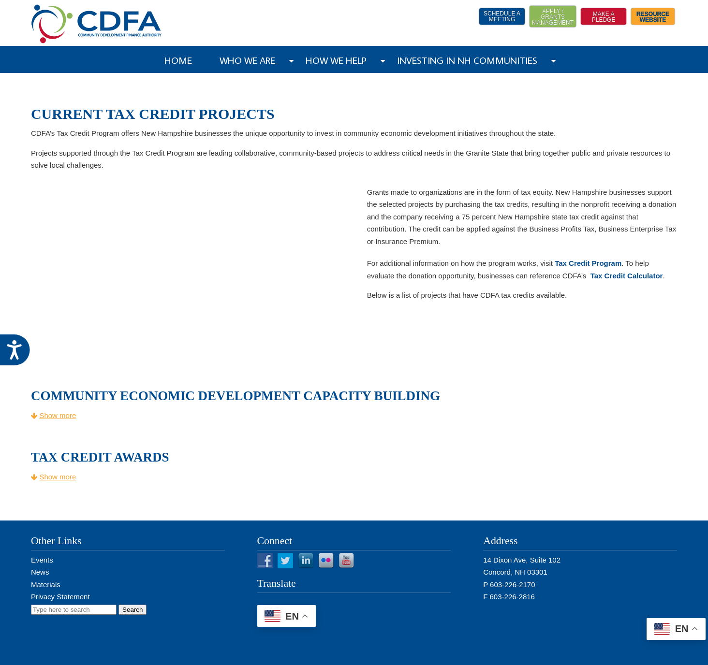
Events (42, 560)
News (40, 572)
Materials (45, 584)
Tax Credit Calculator (625, 276)
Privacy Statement (60, 597)
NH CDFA (96, 24)
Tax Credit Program (588, 263)
